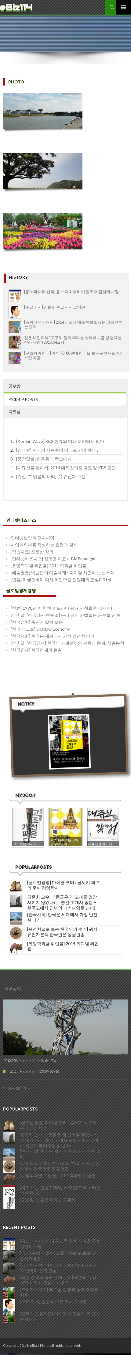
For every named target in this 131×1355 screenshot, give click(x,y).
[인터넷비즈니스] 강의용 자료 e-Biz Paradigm (53, 558)
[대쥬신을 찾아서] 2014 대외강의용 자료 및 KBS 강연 (66, 467)
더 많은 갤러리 (17, 1087)
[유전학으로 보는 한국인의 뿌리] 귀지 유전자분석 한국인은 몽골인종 (62, 930)
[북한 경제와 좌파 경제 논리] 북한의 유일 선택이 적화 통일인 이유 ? (58, 1277)
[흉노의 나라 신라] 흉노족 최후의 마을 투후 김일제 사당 (71, 291)
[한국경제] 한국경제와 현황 (36, 649)
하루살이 (12, 987)
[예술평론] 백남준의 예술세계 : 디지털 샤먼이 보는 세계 (63, 572)
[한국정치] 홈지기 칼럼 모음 (37, 622)
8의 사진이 (31, 1059)
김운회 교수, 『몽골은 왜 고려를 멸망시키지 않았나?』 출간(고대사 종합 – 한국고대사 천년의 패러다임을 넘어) (62, 901)
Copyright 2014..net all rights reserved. (42, 1344)
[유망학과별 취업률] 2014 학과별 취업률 (48, 565)
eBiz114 (16, 7)
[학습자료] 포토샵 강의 (32, 551)
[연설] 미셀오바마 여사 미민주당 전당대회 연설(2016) (61, 579)
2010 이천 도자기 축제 (23, 1070)
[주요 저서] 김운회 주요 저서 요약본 (54, 307)
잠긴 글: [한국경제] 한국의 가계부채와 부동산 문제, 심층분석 (67, 642)
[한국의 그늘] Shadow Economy (40, 629)
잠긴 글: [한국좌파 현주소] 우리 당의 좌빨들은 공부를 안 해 (66, 615)
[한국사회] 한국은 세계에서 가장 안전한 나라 (53, 636)
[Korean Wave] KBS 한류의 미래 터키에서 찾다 (60, 441)
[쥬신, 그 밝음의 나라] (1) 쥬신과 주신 (51, 476)
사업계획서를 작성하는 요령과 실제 (44, 544)
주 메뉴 (123, 7)
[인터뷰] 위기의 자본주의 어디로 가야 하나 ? (57, 450)
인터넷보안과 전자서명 (32, 537)
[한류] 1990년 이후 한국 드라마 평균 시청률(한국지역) (61, 608)
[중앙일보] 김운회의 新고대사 (44, 458)
